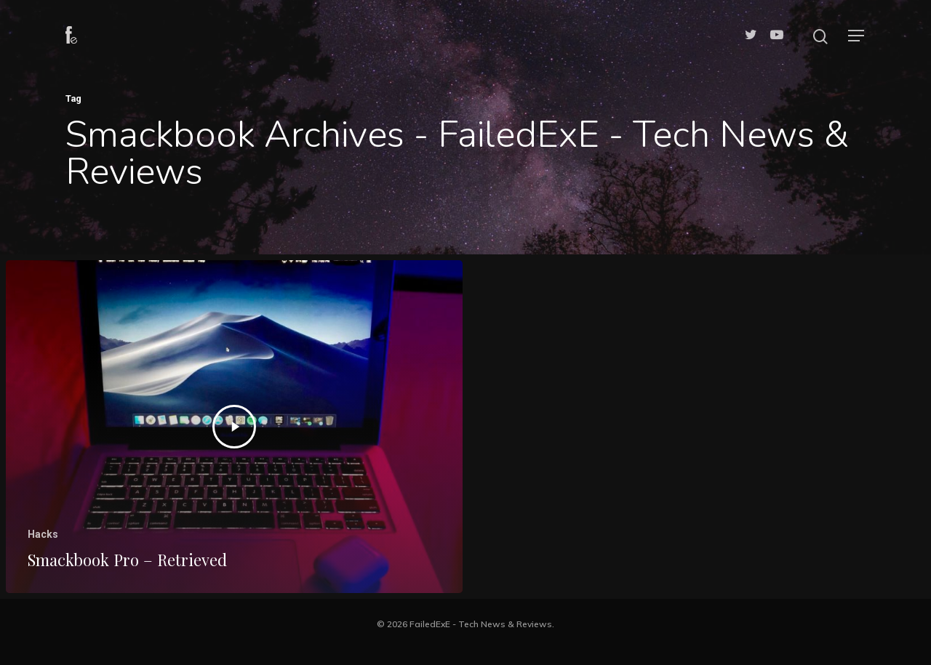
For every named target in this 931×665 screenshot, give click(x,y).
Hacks (43, 534)
